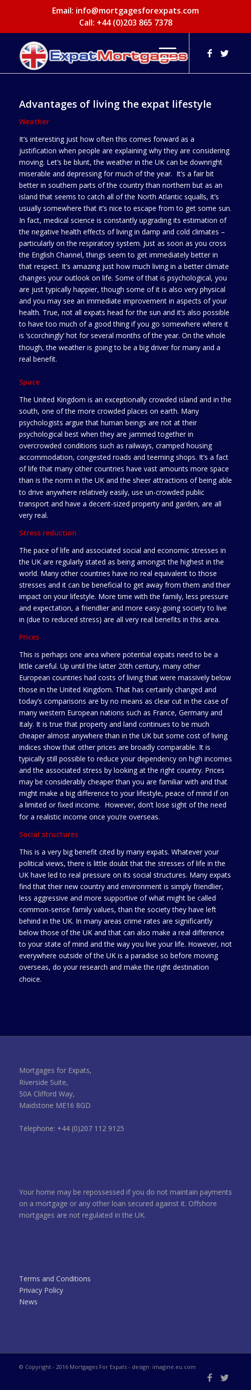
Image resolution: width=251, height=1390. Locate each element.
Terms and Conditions (55, 1278)
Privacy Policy (41, 1290)
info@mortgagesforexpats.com (137, 10)
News (28, 1301)
